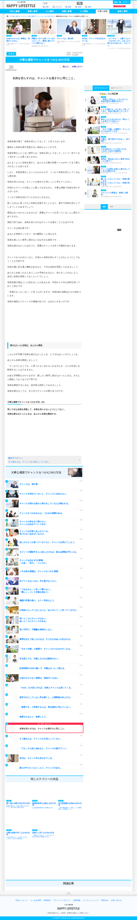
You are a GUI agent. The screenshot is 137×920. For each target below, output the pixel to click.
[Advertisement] (44, 325)
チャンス (58, 7)
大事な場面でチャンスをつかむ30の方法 (40, 16)
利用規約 (47, 900)
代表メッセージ (21, 900)
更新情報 (76, 900)
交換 (79, 7)
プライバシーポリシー (62, 900)
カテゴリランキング (101, 88)
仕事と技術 (15, 16)
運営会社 (104, 900)
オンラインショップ (91, 900)
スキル (23, 16)
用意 (89, 7)
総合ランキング (116, 88)
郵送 (69, 7)
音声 (111, 207)
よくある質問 (35, 900)
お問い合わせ (116, 900)
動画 (104, 207)
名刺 (47, 7)
